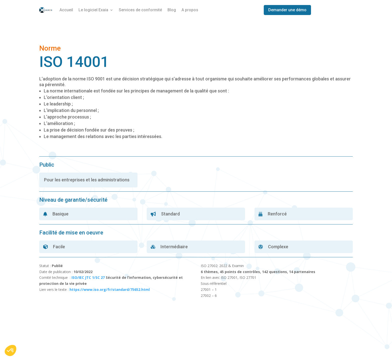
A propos (190, 10)
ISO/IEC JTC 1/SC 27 (88, 277)
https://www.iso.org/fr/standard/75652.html (110, 289)
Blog (172, 10)
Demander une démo (287, 10)
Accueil (66, 10)
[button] (10, 350)
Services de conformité (140, 10)
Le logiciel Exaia (93, 10)
